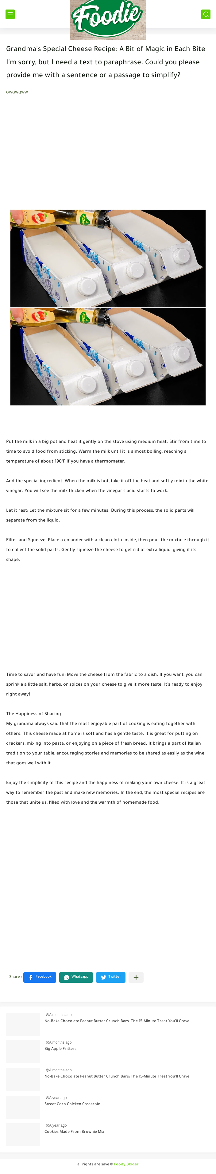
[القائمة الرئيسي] (10, 14)
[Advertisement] (108, 159)
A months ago (60, 1015)
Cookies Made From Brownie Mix (74, 1132)
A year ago (58, 1098)
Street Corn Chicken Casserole (72, 1104)
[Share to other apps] (136, 977)
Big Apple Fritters (60, 1049)
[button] (39, 977)
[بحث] (205, 14)
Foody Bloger (126, 1165)
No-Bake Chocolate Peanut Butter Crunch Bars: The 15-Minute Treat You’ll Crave (116, 1021)
